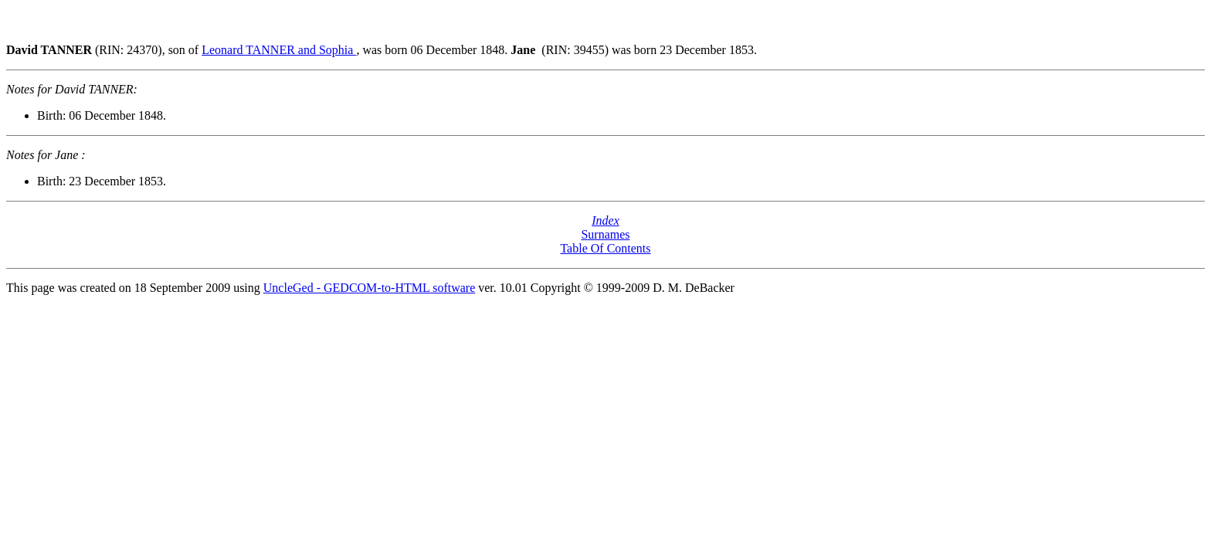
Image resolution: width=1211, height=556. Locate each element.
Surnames (605, 234)
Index (605, 220)
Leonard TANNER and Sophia (279, 49)
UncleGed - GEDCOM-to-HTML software (369, 287)
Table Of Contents (605, 248)
